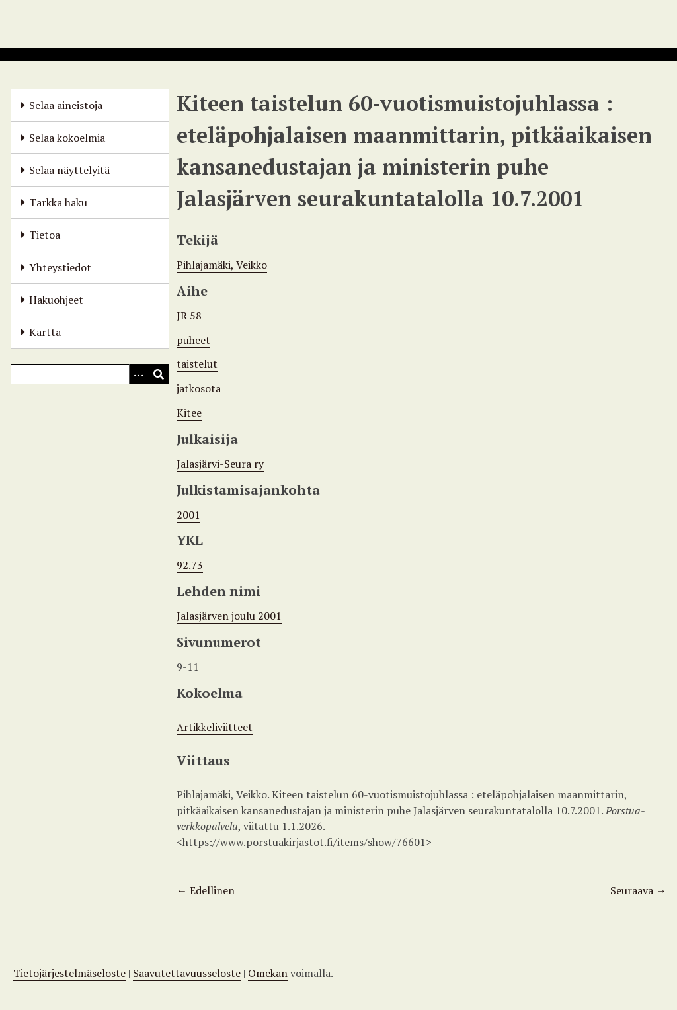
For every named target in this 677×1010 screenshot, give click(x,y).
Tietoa (44, 235)
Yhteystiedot (60, 267)
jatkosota (199, 388)
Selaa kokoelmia (67, 137)
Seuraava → (638, 890)
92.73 (190, 565)
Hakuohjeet (56, 299)
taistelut (197, 364)
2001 (188, 514)
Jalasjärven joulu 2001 (229, 616)
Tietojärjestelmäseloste (69, 973)
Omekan (268, 973)
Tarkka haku (58, 202)
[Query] (90, 374)
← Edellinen (206, 890)
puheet (193, 340)
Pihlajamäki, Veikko (222, 264)
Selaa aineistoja (65, 105)
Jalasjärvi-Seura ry (220, 463)
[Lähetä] (159, 374)
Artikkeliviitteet (215, 727)
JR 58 (189, 315)
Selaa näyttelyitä (69, 170)
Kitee (189, 412)
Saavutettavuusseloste (187, 973)
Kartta (45, 332)
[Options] (139, 374)
